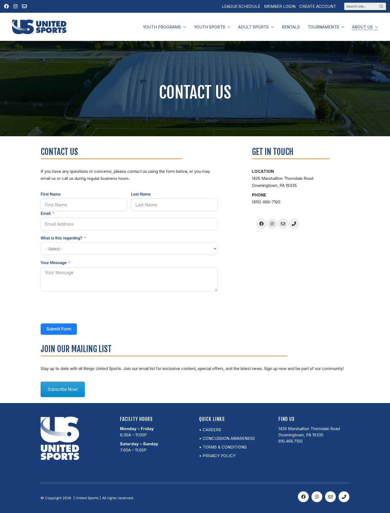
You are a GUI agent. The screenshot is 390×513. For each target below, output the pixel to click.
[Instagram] (272, 223)
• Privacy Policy (217, 455)
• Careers (210, 429)
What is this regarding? (61, 238)
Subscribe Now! (63, 389)
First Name (51, 194)
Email (46, 213)
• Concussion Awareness (227, 438)
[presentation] (82, 307)
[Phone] (293, 223)
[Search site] (381, 6)
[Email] (283, 223)
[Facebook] (261, 223)
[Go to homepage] (39, 27)
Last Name (141, 194)
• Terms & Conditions (223, 447)
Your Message (54, 262)
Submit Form (58, 329)
